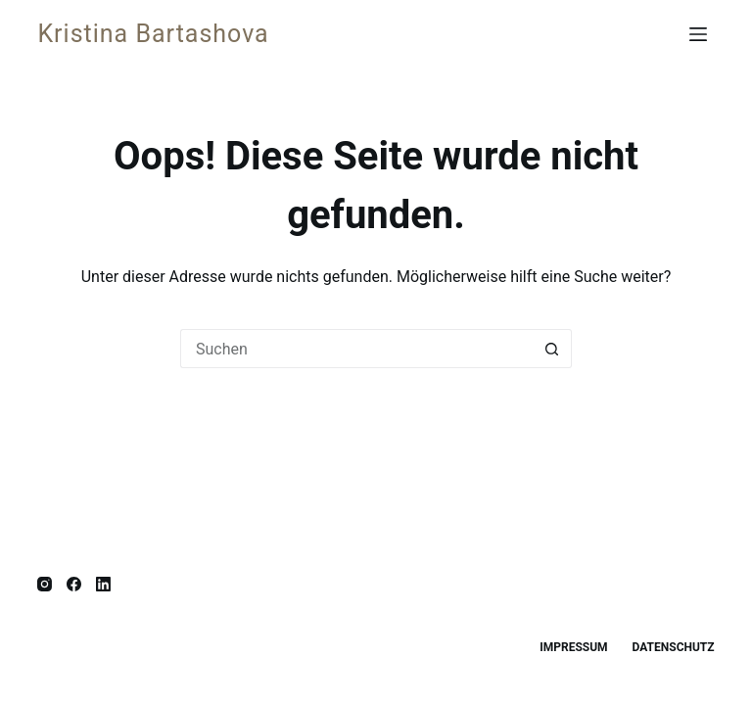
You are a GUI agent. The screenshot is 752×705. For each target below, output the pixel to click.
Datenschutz (674, 647)
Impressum (573, 647)
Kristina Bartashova (152, 34)
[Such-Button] (552, 348)
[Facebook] (74, 584)
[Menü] (702, 34)
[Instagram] (44, 584)
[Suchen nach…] (356, 348)
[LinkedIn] (103, 584)
